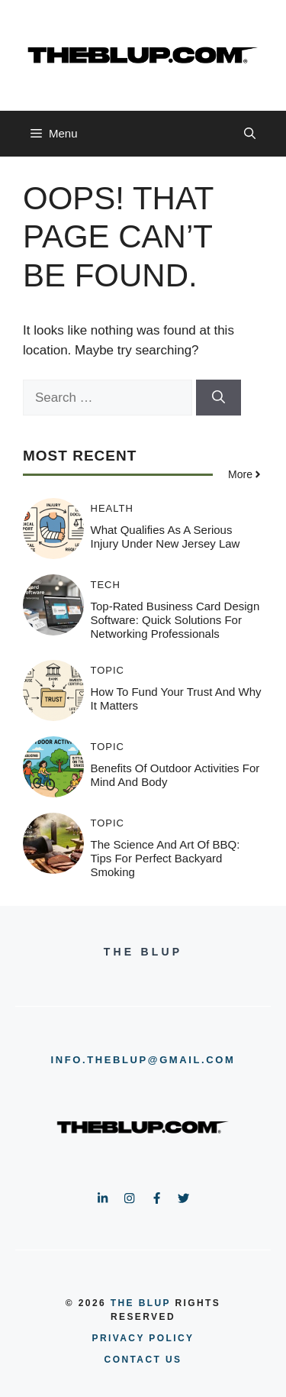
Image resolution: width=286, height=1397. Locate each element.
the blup (141, 1303)
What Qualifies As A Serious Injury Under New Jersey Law (165, 536)
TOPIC (108, 670)
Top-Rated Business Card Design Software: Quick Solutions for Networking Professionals (175, 620)
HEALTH (112, 508)
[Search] (218, 398)
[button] (250, 134)
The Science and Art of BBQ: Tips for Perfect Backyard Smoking (165, 858)
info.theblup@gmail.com (143, 1060)
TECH (106, 585)
